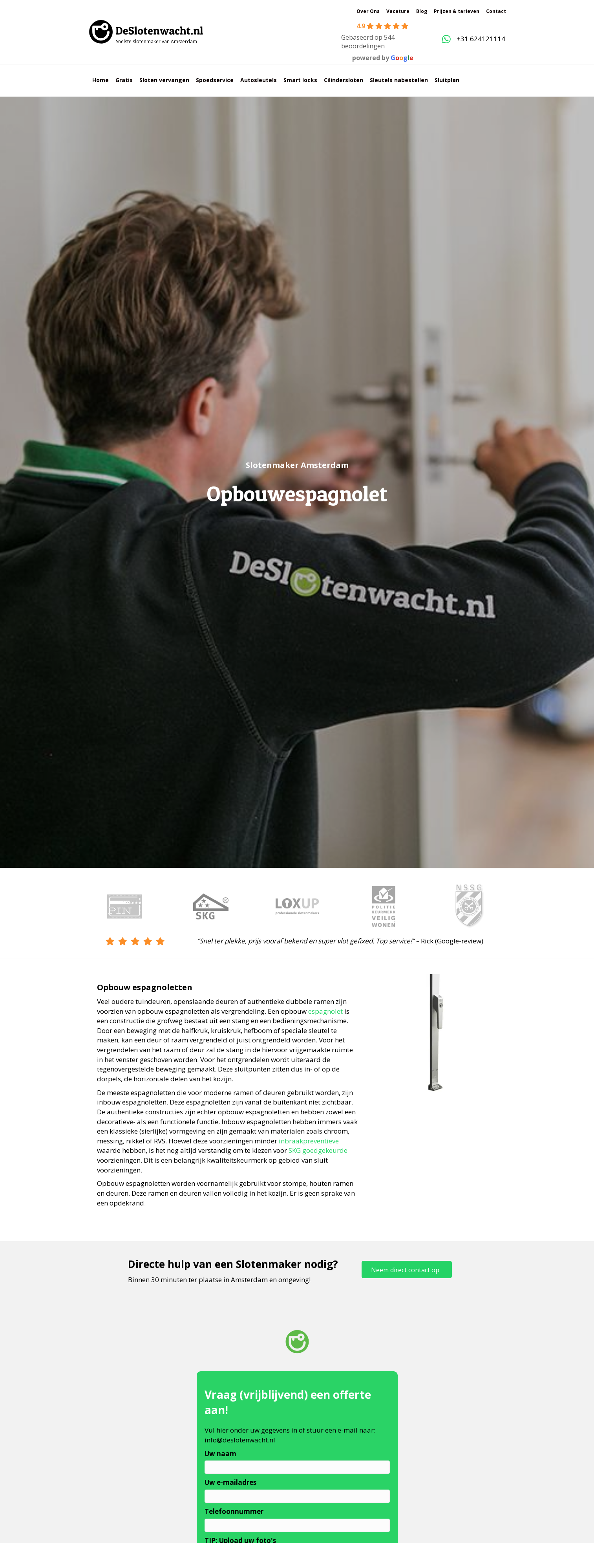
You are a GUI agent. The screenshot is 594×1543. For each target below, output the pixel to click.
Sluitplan (447, 80)
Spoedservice (215, 80)
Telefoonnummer (234, 1511)
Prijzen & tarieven (456, 11)
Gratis (124, 80)
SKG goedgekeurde (318, 1150)
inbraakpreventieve (309, 1140)
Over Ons (368, 11)
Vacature (397, 11)
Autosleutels (258, 80)
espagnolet (325, 1011)
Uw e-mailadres (230, 1482)
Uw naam (220, 1453)
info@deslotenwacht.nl (240, 1439)
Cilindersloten (343, 80)
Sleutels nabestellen (399, 80)
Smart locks (300, 80)
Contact (496, 11)
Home (100, 80)
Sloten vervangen (164, 80)
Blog (421, 11)
